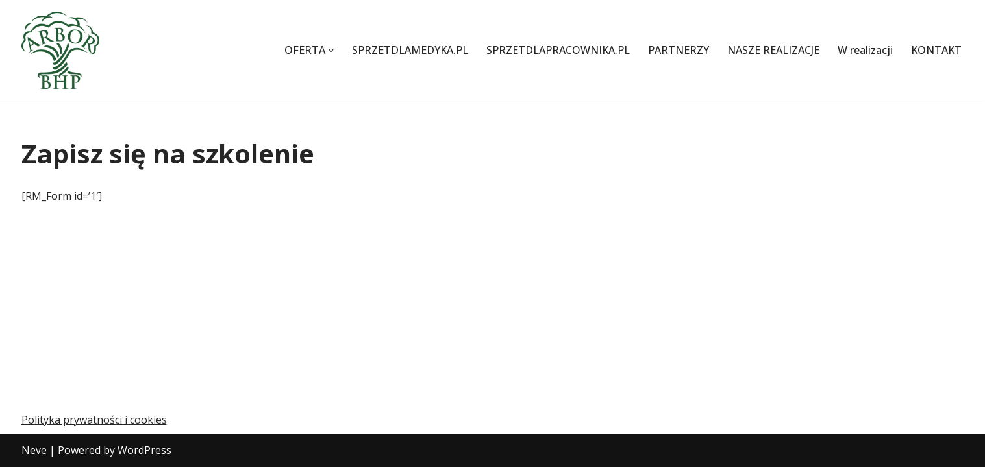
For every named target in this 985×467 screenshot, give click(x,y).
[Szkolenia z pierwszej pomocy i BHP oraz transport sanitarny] (60, 50)
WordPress (144, 450)
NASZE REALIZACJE (773, 50)
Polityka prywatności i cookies (94, 420)
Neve (34, 450)
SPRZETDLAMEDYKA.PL (410, 50)
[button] (331, 50)
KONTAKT (936, 50)
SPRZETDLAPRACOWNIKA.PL (558, 50)
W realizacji (865, 50)
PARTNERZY (678, 50)
